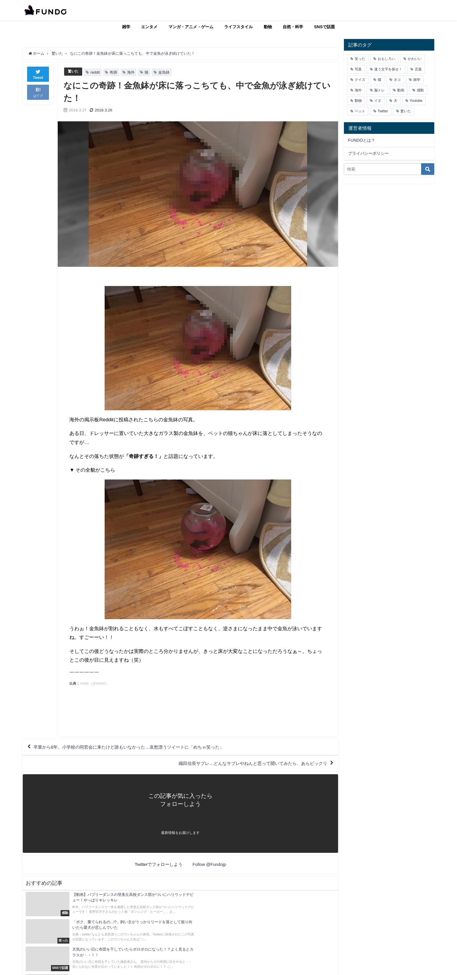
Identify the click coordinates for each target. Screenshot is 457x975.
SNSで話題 (324, 27)
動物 (268, 27)
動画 (400, 90)
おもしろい (386, 59)
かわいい (415, 59)
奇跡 (114, 72)
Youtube (416, 100)
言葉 (418, 69)
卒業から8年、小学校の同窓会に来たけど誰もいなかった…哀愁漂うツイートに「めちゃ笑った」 (135, 747)
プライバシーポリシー (368, 153)
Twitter (383, 111)
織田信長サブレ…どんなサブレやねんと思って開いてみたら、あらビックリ (248, 764)
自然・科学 (293, 27)
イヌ (377, 100)
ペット (360, 111)
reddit (96, 72)
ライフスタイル (238, 27)
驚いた (73, 71)
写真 (358, 69)
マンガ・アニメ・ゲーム (190, 27)
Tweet (38, 73)
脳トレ (379, 90)
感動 (420, 90)
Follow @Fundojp (209, 865)
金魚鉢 (165, 72)
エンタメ (149, 27)
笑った (360, 59)
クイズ (360, 79)
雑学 (126, 27)
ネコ (397, 79)
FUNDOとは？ (361, 140)
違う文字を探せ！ (388, 69)
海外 (132, 72)
